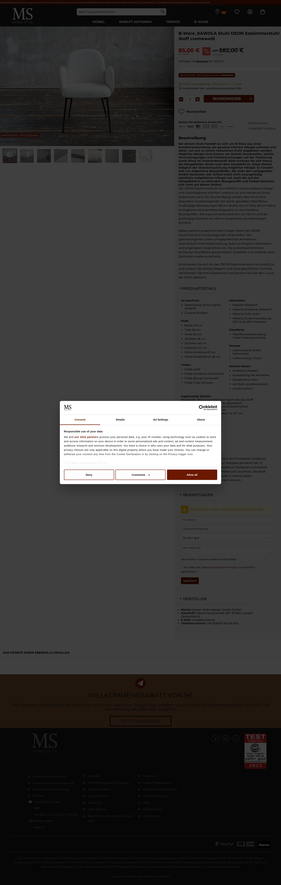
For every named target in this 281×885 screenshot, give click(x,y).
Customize (141, 474)
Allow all (192, 474)
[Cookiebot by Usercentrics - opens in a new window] (201, 407)
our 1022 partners (87, 436)
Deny (89, 474)
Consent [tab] (80, 419)
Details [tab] (120, 419)
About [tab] (201, 419)
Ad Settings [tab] (160, 419)
